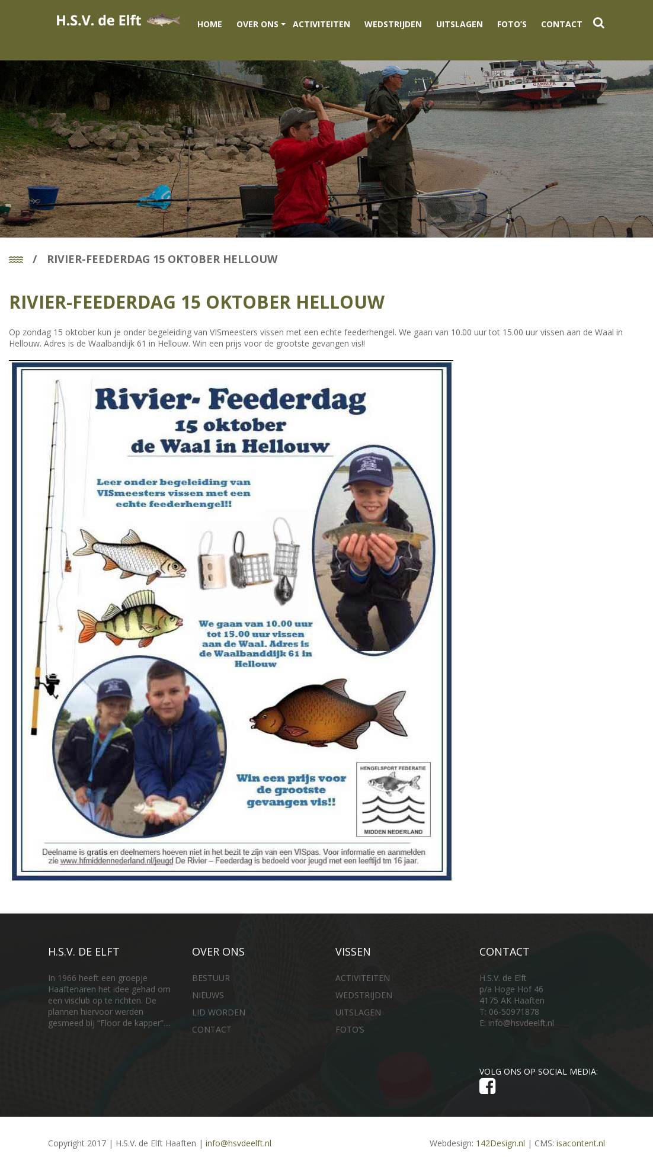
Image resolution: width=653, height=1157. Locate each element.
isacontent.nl (580, 1143)
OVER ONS (257, 24)
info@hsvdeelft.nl (521, 1022)
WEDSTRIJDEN (393, 24)
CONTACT (561, 24)
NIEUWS (208, 995)
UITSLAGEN (459, 24)
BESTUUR (211, 977)
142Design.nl (500, 1143)
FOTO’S (512, 24)
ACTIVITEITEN (321, 24)
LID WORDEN (218, 1012)
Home (209, 24)
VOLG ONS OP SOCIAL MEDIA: (541, 1081)
